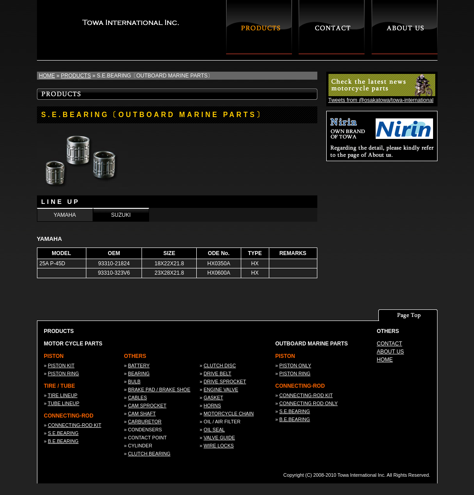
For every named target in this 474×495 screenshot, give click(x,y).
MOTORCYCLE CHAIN (229, 413)
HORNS (212, 405)
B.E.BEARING (63, 441)
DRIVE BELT (217, 373)
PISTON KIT (61, 365)
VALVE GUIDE (219, 437)
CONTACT (389, 344)
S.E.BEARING (63, 433)
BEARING (139, 373)
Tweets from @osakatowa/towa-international (380, 100)
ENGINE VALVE (221, 389)
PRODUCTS (76, 76)
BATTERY (139, 365)
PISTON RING (63, 373)
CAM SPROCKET (147, 405)
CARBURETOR (145, 421)
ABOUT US (390, 352)
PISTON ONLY (296, 365)
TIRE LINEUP (62, 395)
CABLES (137, 397)
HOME (47, 76)
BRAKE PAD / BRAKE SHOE (159, 389)
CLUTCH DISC (220, 365)
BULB (134, 381)
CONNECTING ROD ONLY (309, 403)
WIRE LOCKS (219, 445)
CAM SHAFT (142, 413)
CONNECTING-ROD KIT (74, 425)
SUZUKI (120, 215)
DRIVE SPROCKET (225, 381)
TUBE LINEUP (63, 403)
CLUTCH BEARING (149, 453)
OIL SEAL (214, 429)
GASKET (213, 397)
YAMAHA (65, 215)
